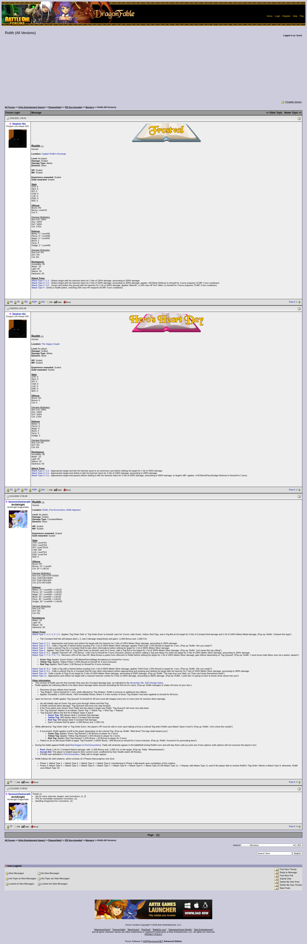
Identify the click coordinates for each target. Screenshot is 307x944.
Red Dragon (76, 745)
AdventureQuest (102, 929)
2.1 (47, 283)
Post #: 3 (293, 782)
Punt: (43, 749)
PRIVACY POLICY (154, 934)
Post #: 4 (293, 826)
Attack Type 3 (38, 285)
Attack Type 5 (38, 650)
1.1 (47, 280)
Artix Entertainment (203, 929)
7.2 (53, 655)
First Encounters (57, 510)
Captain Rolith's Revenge (54, 154)
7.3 (58, 655)
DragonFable (119, 929)
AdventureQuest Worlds (180, 929)
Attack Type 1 (38, 280)
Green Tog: (53, 715)
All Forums (10, 107)
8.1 (48, 669)
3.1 (47, 285)
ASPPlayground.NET (153, 941)
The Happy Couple (51, 344)
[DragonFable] (55, 107)
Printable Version (291, 102)
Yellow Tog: (54, 717)
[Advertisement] (153, 71)
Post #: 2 (293, 490)
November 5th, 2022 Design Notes (146, 683)
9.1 (48, 671)
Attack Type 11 (39, 676)
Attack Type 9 (38, 671)
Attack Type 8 (38, 669)
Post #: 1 (293, 302)
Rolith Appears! (73, 510)
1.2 (53, 634)
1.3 (58, 634)
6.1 (48, 653)
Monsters (89, 107)
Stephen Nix (19, 123)
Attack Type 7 (38, 655)
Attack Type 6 (38, 653)
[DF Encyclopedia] (73, 107)
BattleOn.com (159, 929)
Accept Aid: (46, 752)
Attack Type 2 (38, 283)
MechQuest (133, 929)
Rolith (45, 510)
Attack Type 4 (38, 287)
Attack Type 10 (39, 673)
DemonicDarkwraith (19, 501)
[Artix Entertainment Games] (31, 107)
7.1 (48, 655)
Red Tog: (52, 720)
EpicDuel (146, 929)
